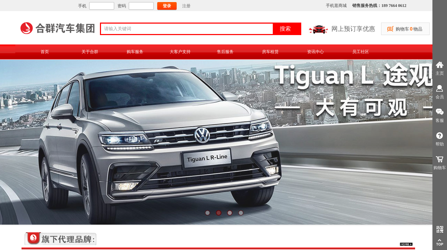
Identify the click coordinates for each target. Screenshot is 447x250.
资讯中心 (315, 51)
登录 (167, 5)
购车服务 (135, 51)
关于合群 (90, 51)
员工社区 (360, 51)
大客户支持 (180, 51)
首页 (45, 51)
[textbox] (189, 29)
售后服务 (225, 51)
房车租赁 (270, 51)
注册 (186, 5)
